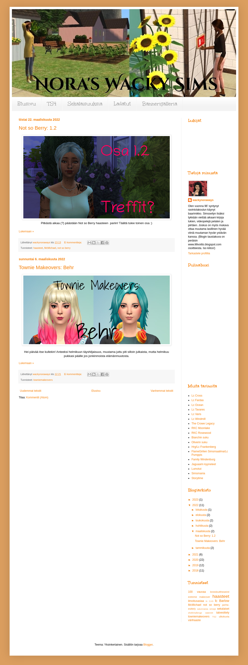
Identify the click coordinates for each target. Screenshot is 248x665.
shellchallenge (195, 612)
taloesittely (222, 612)
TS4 (51, 103)
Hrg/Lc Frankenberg (203, 446)
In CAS (209, 601)
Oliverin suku (199, 442)
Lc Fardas (197, 400)
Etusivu (26, 103)
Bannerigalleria (159, 103)
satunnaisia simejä (206, 609)
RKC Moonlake (200, 428)
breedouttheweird (219, 591)
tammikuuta (203, 548)
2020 (195, 559)
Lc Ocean (197, 405)
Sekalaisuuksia (85, 103)
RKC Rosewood (201, 432)
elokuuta (201, 515)
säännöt (209, 612)
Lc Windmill (198, 419)
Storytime (197, 478)
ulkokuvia (224, 616)
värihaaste (194, 620)
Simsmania (198, 473)
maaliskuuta (203, 531)
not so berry (63, 248)
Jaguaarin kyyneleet (203, 464)
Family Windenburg (203, 459)
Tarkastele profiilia (199, 253)
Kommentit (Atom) (37, 397)
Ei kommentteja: (73, 242)
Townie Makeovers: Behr (46, 267)
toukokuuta (203, 520)
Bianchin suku (200, 437)
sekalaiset (223, 608)
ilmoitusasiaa (196, 601)
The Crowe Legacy (203, 423)
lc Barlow (222, 601)
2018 (195, 570)
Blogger (148, 644)
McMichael (50, 248)
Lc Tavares (198, 409)
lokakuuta (202, 509)
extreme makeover (199, 596)
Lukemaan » (26, 231)
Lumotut (196, 468)
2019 (195, 565)
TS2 (214, 616)
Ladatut (122, 103)
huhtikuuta (202, 525)
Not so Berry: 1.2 (38, 128)
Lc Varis (196, 414)
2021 (195, 554)
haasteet (38, 248)
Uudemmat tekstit (30, 390)
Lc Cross (196, 395)
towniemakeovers (43, 379)
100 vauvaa (197, 591)
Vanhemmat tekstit (162, 390)
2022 (195, 505)
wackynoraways (203, 200)
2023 (195, 499)
